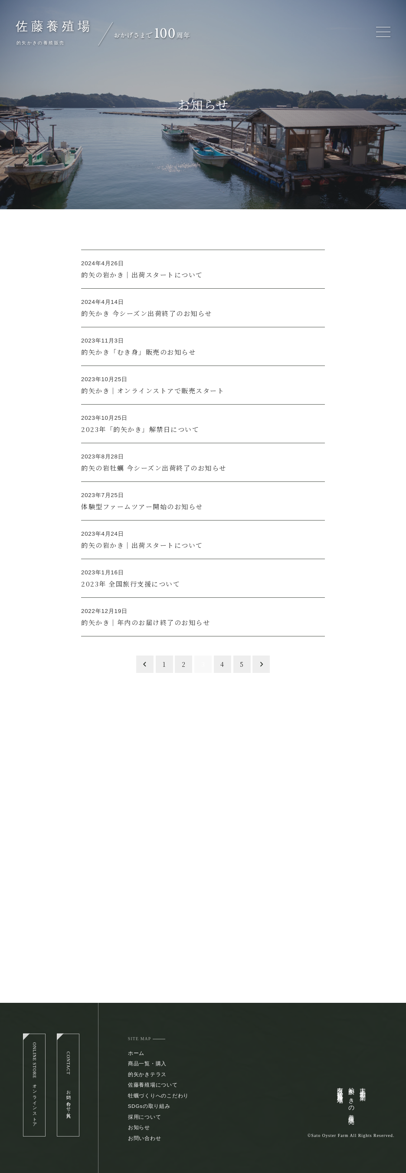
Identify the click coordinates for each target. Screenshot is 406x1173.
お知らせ (139, 1127)
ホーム (136, 1053)
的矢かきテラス (147, 1074)
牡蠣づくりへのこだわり (158, 1095)
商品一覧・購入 (147, 1063)
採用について (144, 1117)
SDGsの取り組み (149, 1106)
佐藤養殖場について (153, 1084)
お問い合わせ (144, 1138)
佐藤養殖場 (54, 26)
